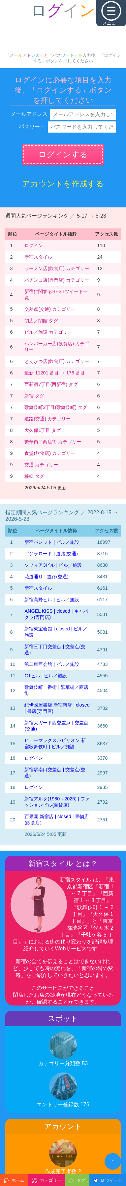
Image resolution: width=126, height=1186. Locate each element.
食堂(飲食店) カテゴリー (49, 453)
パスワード (32, 126)
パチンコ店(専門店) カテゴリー (56, 280)
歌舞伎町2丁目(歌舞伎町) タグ (55, 407)
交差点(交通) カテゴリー (49, 309)
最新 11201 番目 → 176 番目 (54, 372)
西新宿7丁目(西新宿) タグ (51, 384)
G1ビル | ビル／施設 (45, 675)
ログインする (63, 154)
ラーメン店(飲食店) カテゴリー (56, 268)
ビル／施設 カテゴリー (48, 332)
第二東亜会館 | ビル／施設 (51, 664)
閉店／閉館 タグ (41, 320)
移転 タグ (34, 476)
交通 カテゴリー (41, 464)
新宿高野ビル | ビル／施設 (51, 599)
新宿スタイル (38, 257)
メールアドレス (29, 114)
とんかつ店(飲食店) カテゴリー (56, 361)
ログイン (33, 245)
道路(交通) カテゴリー (47, 418)
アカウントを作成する (63, 183)
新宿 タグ (34, 395)
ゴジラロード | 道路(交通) (51, 553)
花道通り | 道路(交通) (46, 576)
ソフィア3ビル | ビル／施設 (53, 565)
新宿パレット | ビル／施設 (51, 542)
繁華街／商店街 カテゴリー (52, 441)
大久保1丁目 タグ (42, 430)
